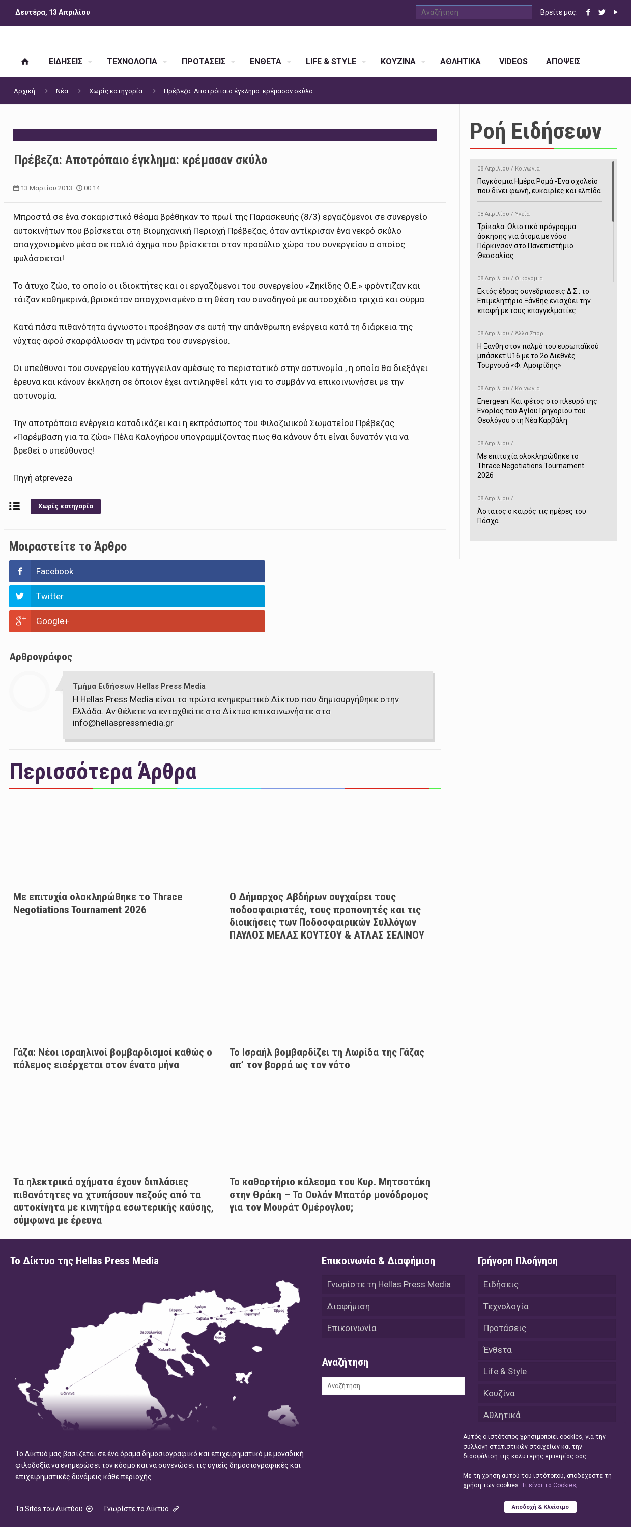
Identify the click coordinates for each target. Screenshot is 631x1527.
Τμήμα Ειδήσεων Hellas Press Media (139, 636)
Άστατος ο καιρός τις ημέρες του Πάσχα (539, 508)
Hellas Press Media (141, 1506)
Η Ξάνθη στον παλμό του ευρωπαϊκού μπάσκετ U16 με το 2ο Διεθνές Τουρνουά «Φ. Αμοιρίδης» (539, 348)
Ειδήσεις (501, 1235)
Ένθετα (497, 1302)
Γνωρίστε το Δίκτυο (142, 1459)
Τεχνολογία (506, 1257)
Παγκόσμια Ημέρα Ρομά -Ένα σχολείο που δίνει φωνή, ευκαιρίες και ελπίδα (539, 178)
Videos (496, 1392)
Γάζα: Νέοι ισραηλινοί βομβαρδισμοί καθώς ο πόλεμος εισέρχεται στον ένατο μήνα (112, 1008)
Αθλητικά (502, 1369)
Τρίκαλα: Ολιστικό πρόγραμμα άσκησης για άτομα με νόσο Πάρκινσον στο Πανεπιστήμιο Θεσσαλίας (539, 233)
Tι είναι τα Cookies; (549, 1484)
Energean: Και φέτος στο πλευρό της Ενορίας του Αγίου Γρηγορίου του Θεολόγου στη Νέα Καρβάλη (539, 403)
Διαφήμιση (348, 1257)
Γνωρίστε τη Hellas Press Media (389, 1235)
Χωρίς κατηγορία (115, 91)
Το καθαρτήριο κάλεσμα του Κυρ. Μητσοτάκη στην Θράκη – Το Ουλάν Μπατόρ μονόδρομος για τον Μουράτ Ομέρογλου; (330, 1145)
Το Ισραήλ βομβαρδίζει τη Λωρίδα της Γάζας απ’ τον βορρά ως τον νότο (327, 1008)
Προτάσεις (504, 1280)
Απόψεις (500, 1414)
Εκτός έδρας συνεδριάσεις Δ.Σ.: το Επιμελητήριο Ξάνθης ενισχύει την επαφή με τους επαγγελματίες (539, 293)
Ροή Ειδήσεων (536, 131)
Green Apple (306, 1506)
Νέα (62, 91)
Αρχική (24, 91)
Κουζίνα (499, 1347)
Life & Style (505, 1324)
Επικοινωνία (352, 1280)
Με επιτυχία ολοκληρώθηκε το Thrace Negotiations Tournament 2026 (97, 853)
